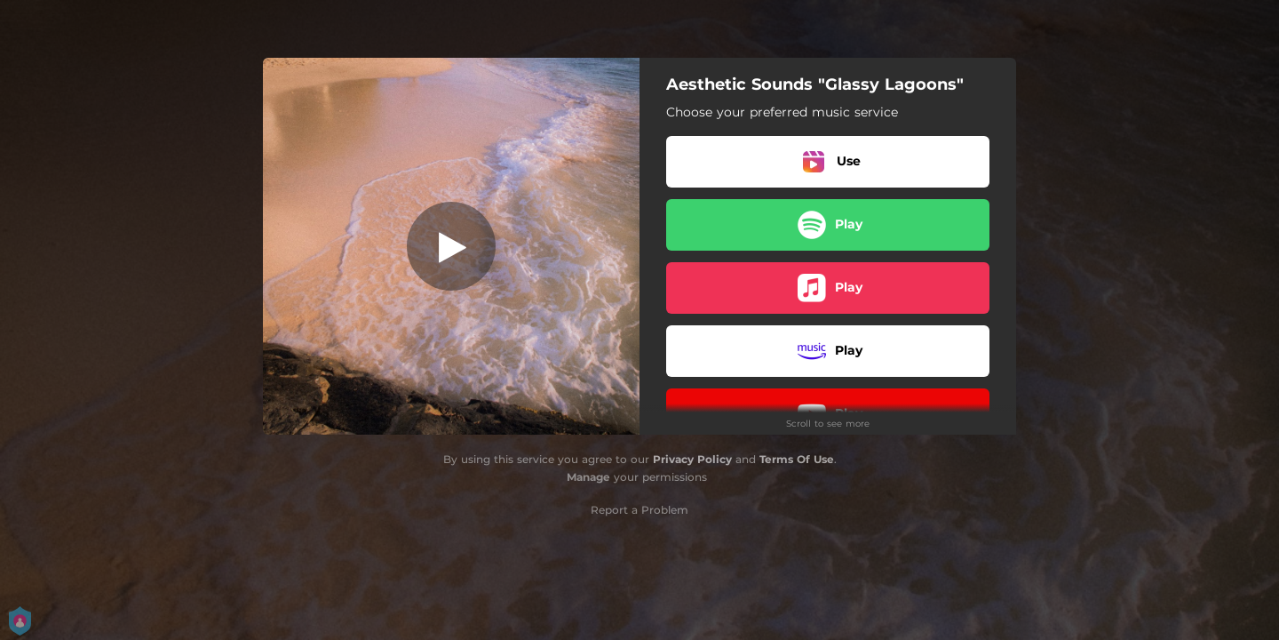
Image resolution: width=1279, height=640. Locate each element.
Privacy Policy (692, 459)
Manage (588, 477)
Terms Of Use (796, 459)
